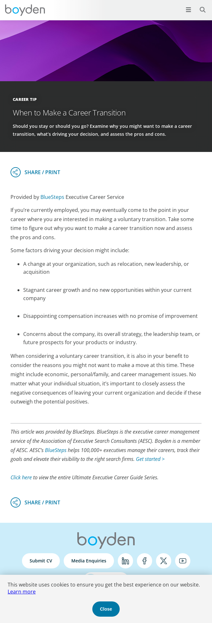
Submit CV (41, 561)
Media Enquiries (88, 561)
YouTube (182, 560)
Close (106, 609)
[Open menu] (188, 9)
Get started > (150, 459)
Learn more (22, 591)
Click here (21, 477)
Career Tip (25, 99)
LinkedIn (125, 560)
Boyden (25, 10)
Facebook (144, 560)
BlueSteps (52, 196)
